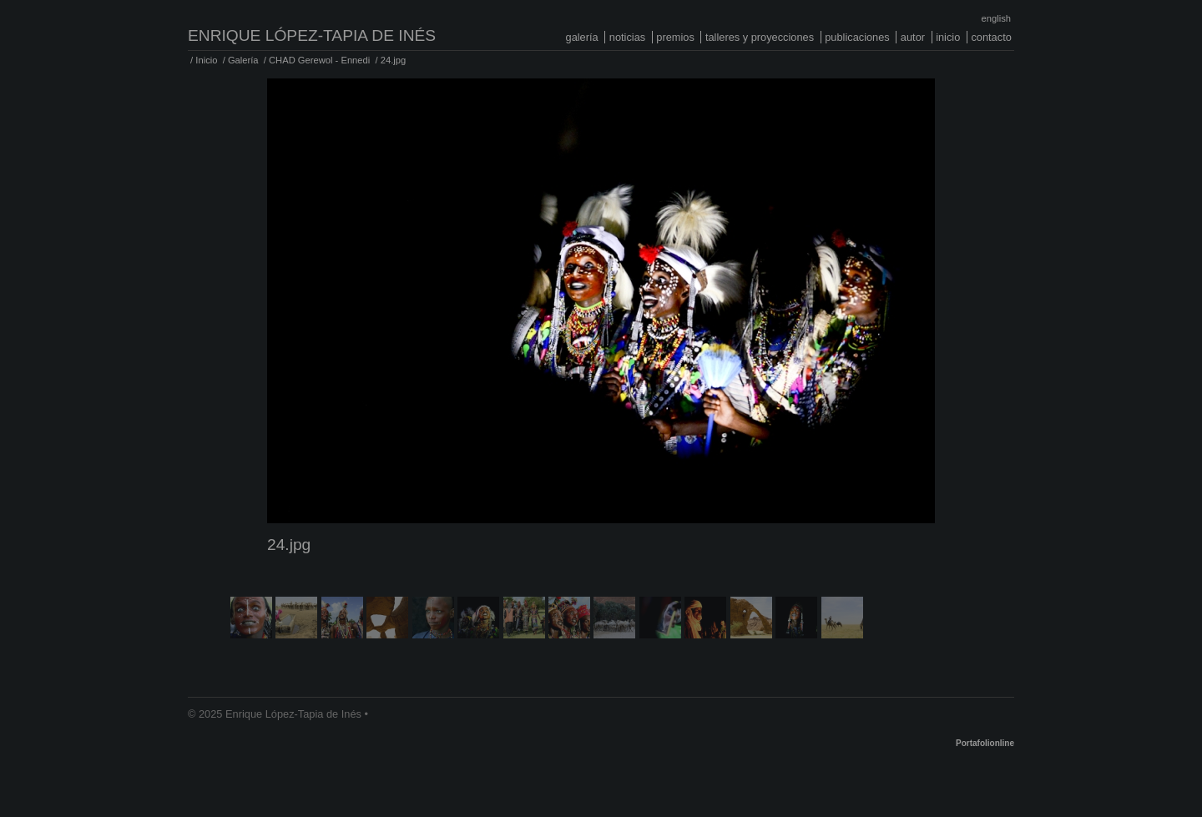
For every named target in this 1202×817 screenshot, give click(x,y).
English (996, 18)
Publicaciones (857, 37)
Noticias (627, 37)
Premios (675, 37)
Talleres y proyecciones (759, 37)
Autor (913, 37)
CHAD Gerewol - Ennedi (319, 60)
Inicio (948, 37)
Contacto (991, 37)
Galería (582, 37)
